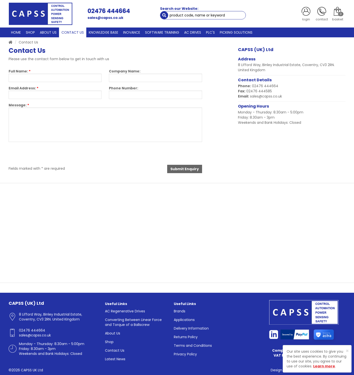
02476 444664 (109, 11)
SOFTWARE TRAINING (162, 32)
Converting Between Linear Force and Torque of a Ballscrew (133, 322)
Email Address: (23, 88)
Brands (179, 311)
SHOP (30, 32)
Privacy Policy (185, 354)
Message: (19, 105)
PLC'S (210, 32)
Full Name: (19, 71)
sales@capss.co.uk (105, 17)
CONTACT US (72, 32)
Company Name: (124, 71)
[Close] (347, 350)
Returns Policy (186, 336)
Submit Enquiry (184, 169)
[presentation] (46, 155)
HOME (16, 32)
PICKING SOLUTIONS (236, 32)
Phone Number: (123, 88)
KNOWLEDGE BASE (103, 32)
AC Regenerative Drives (125, 311)
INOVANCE (131, 32)
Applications (184, 319)
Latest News (115, 359)
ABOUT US (48, 32)
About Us (112, 333)
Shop (109, 341)
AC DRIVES (192, 32)
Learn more (324, 366)
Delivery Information (191, 328)
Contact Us (114, 350)
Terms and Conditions (193, 345)
